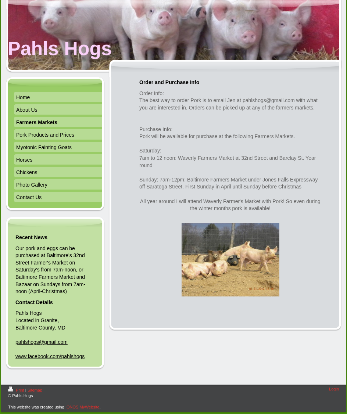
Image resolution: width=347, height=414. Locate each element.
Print (16, 390)
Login (334, 389)
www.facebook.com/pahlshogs (50, 356)
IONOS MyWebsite (82, 407)
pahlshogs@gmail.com (41, 342)
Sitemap (35, 390)
